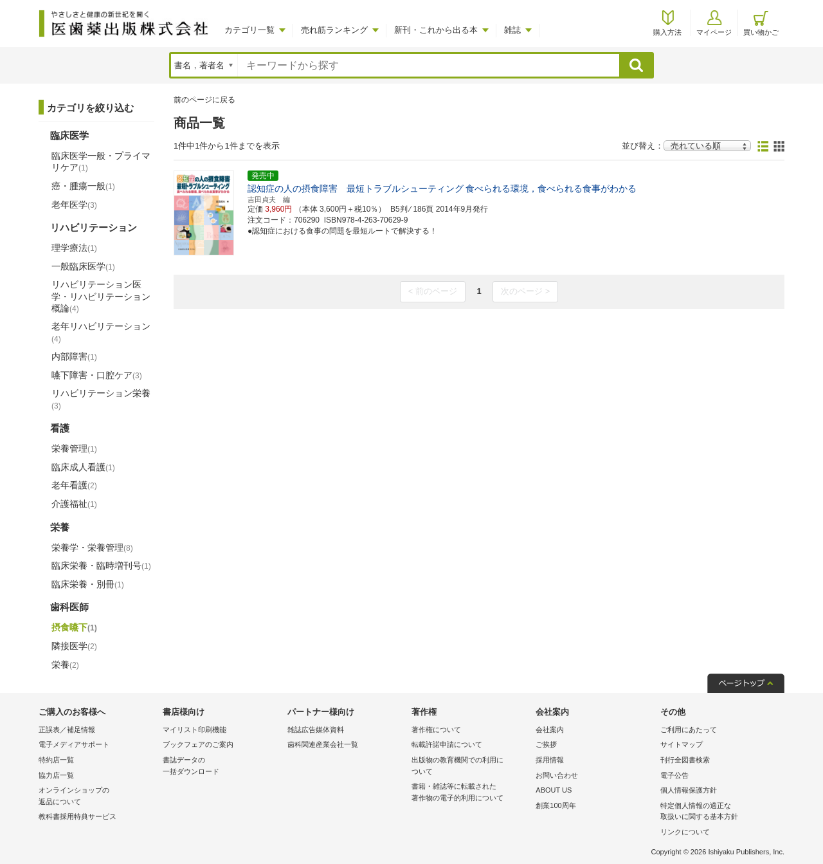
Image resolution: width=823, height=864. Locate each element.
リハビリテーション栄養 (100, 399)
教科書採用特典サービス (77, 816)
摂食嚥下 (74, 627)
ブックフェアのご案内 (198, 744)
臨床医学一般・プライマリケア (100, 161)
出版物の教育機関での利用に (470, 766)
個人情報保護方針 (688, 790)
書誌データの (221, 766)
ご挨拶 (546, 744)
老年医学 (74, 204)
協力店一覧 (56, 775)
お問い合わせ (557, 775)
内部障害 (74, 356)
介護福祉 (74, 504)
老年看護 (74, 485)
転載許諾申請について (447, 744)
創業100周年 (555, 805)
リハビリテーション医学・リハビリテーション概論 (100, 296)
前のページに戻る (204, 99)
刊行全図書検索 (685, 760)
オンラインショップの (97, 796)
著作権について (436, 729)
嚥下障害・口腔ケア (96, 375)
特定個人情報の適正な (719, 812)
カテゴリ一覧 (249, 30)
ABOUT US (554, 790)
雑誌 (512, 30)
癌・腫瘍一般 (83, 186)
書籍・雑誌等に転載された (470, 793)
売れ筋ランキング (334, 30)
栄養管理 (74, 448)
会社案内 (550, 729)
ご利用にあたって (688, 729)
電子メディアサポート (74, 744)
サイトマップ (681, 744)
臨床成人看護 (83, 467)
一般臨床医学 (83, 266)
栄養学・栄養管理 (92, 547)
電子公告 (674, 775)
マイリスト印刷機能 (194, 729)
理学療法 (74, 248)
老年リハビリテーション (100, 332)
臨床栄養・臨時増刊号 (101, 565)
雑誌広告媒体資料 (315, 729)
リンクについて (685, 832)
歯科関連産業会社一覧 (322, 744)
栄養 (65, 664)
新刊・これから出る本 (436, 30)
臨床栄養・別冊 (87, 584)
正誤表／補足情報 (67, 729)
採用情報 (550, 760)
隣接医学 (74, 646)
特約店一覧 (56, 760)
